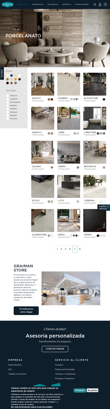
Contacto (59, 365)
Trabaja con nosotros (17, 374)
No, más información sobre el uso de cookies (31, 407)
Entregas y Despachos (64, 378)
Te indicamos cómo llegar (26, 310)
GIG (10, 369)
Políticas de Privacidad (64, 369)
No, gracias (92, 390)
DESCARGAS (53, 4)
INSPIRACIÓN (38, 4)
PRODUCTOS (22, 4)
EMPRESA (66, 4)
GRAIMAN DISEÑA (82, 4)
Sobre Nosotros (15, 365)
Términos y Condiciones (65, 374)
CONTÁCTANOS (55, 349)
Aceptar (80, 390)
